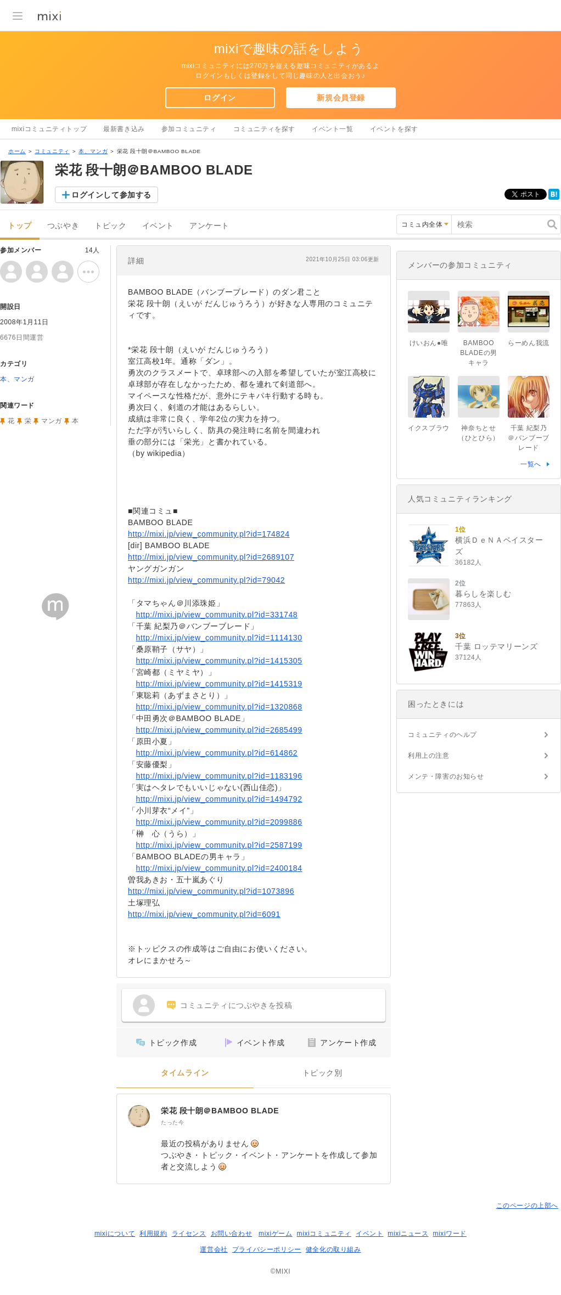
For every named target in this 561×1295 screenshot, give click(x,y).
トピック (110, 226)
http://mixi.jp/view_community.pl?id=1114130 (219, 637)
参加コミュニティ (189, 129)
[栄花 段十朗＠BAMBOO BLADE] (139, 1116)
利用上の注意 (429, 755)
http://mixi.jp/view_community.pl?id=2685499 (219, 729)
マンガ (51, 421)
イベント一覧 (333, 129)
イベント (158, 226)
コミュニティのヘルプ (442, 735)
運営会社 (213, 1249)
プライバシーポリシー (266, 1249)
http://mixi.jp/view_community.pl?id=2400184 (219, 868)
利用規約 (153, 1233)
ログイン (219, 97)
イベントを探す (394, 129)
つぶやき (63, 226)
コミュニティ (52, 151)
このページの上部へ (527, 1205)
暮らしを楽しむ (483, 593)
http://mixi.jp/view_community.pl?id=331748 (217, 614)
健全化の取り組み (333, 1249)
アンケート (209, 226)
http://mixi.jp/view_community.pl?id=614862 (217, 752)
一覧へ (530, 464)
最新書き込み (124, 129)
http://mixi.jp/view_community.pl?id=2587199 (219, 845)
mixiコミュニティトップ (49, 129)
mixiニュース (408, 1233)
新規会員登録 (341, 97)
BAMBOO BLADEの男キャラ (478, 353)
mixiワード (450, 1233)
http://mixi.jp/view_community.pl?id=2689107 (211, 557)
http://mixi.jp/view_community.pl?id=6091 (204, 914)
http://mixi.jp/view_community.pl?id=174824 (209, 534)
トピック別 (322, 1073)
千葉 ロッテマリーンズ (496, 646)
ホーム (17, 151)
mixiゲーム (276, 1233)
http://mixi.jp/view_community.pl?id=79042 (206, 580)
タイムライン (185, 1073)
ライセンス (189, 1233)
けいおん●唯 (428, 343)
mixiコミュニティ (324, 1233)
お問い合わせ (232, 1233)
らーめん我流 (528, 343)
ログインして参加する (111, 194)
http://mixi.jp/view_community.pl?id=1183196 (219, 776)
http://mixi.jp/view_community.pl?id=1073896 (211, 891)
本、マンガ (93, 151)
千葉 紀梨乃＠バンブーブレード (528, 438)
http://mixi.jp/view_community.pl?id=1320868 (219, 706)
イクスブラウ (429, 428)
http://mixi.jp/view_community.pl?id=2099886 (219, 822)
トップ (20, 226)
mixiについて (114, 1233)
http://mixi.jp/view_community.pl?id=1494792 (219, 799)
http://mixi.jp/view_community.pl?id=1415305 (219, 660)
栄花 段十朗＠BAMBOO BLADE (220, 1110)
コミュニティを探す (264, 129)
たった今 (172, 1122)
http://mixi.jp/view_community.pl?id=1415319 (219, 683)
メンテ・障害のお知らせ (446, 776)
